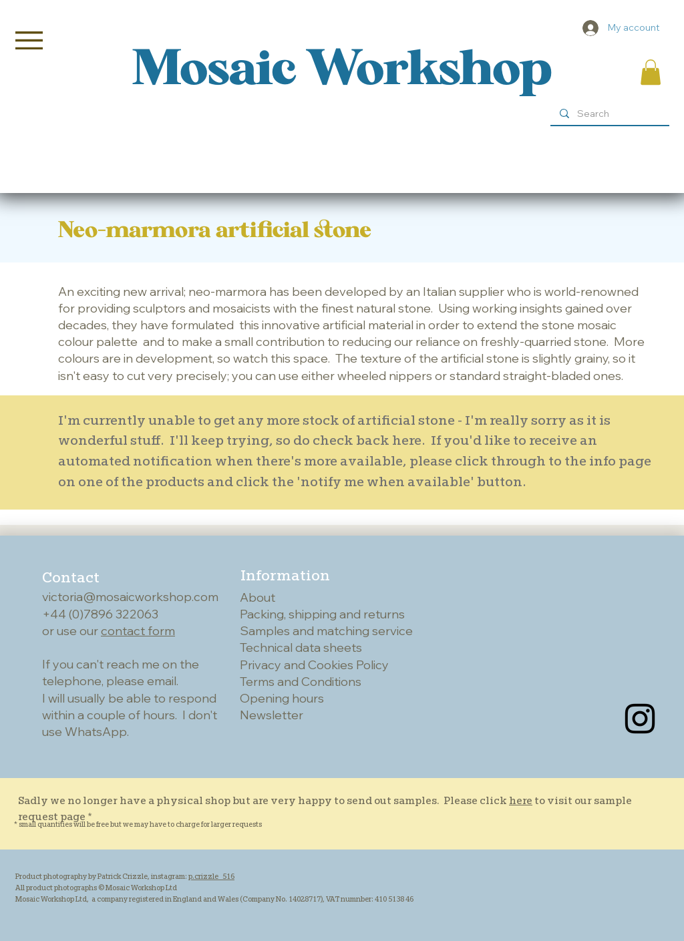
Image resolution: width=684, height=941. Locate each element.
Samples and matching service (326, 630)
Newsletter (271, 715)
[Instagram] (640, 719)
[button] (29, 40)
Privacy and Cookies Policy (314, 665)
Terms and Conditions (300, 681)
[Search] (609, 114)
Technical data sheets (301, 647)
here (520, 800)
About (257, 597)
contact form (138, 630)
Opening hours (282, 698)
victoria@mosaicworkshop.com (130, 596)
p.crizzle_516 (211, 876)
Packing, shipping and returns (322, 614)
